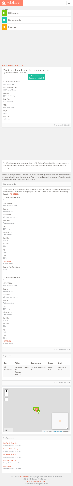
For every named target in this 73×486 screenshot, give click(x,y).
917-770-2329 (14, 194)
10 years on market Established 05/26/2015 (36, 77)
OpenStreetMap (58, 431)
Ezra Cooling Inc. (8, 466)
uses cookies (23, 477)
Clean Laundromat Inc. (10, 455)
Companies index (12, 66)
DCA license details (14, 20)
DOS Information (13, 13)
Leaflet (44, 431)
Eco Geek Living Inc (9, 461)
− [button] (6, 394)
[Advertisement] (36, 47)
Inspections (12, 27)
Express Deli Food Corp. (11, 449)
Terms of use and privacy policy (36, 481)
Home (4, 66)
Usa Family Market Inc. (10, 443)
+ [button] (6, 391)
